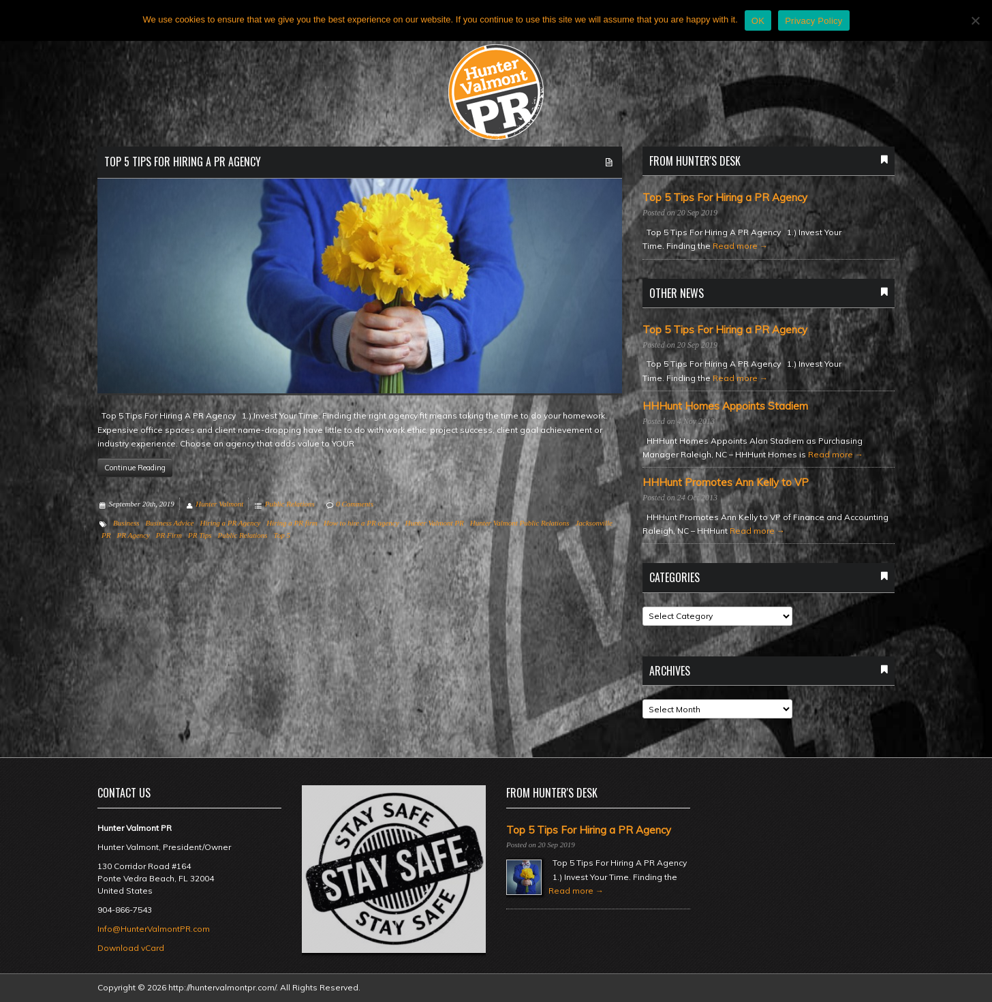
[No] (975, 20)
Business (126, 523)
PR (106, 535)
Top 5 (282, 535)
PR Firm (169, 535)
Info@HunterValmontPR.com (153, 929)
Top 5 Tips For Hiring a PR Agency (182, 161)
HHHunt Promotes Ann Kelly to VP (725, 482)
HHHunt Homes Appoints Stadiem (725, 406)
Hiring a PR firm (291, 523)
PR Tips (200, 535)
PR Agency (133, 535)
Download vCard (130, 948)
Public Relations (290, 504)
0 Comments (354, 504)
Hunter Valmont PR (434, 523)
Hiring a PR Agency (230, 523)
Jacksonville (593, 523)
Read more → (740, 246)
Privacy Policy (813, 21)
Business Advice (170, 523)
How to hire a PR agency (361, 523)
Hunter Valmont (219, 504)
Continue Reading (135, 467)
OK (757, 21)
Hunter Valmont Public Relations (520, 523)
